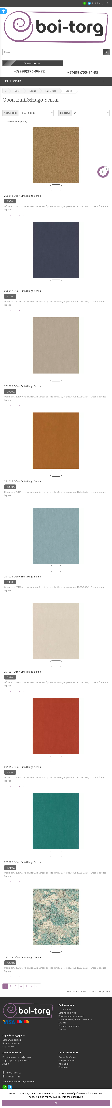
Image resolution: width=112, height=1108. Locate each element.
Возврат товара (11, 1039)
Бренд (32, 87)
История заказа (66, 1057)
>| (37, 982)
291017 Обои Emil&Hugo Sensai (22, 478)
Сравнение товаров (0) (16, 118)
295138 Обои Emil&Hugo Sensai (22, 954)
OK (56, 1103)
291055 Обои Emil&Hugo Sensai (22, 763)
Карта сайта (8, 1043)
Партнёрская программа (15, 1057)
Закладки (63, 1060)
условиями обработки (71, 1093)
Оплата (62, 1019)
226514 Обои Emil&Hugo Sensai (22, 192)
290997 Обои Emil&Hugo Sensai (22, 287)
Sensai (69, 87)
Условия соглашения (69, 1022)
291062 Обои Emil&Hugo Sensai (22, 858)
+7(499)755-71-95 (11, 1073)
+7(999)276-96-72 (11, 1069)
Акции (5, 1060)
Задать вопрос (29, 63)
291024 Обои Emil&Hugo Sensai (22, 573)
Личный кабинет (67, 1053)
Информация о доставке (71, 1012)
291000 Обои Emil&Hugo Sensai (22, 382)
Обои (17, 87)
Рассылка (63, 1063)
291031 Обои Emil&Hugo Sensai (22, 668)
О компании (64, 1006)
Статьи (62, 1025)
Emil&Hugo (50, 87)
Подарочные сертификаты (16, 1053)
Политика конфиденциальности (75, 1016)
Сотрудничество (67, 1009)
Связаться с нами (11, 1036)
